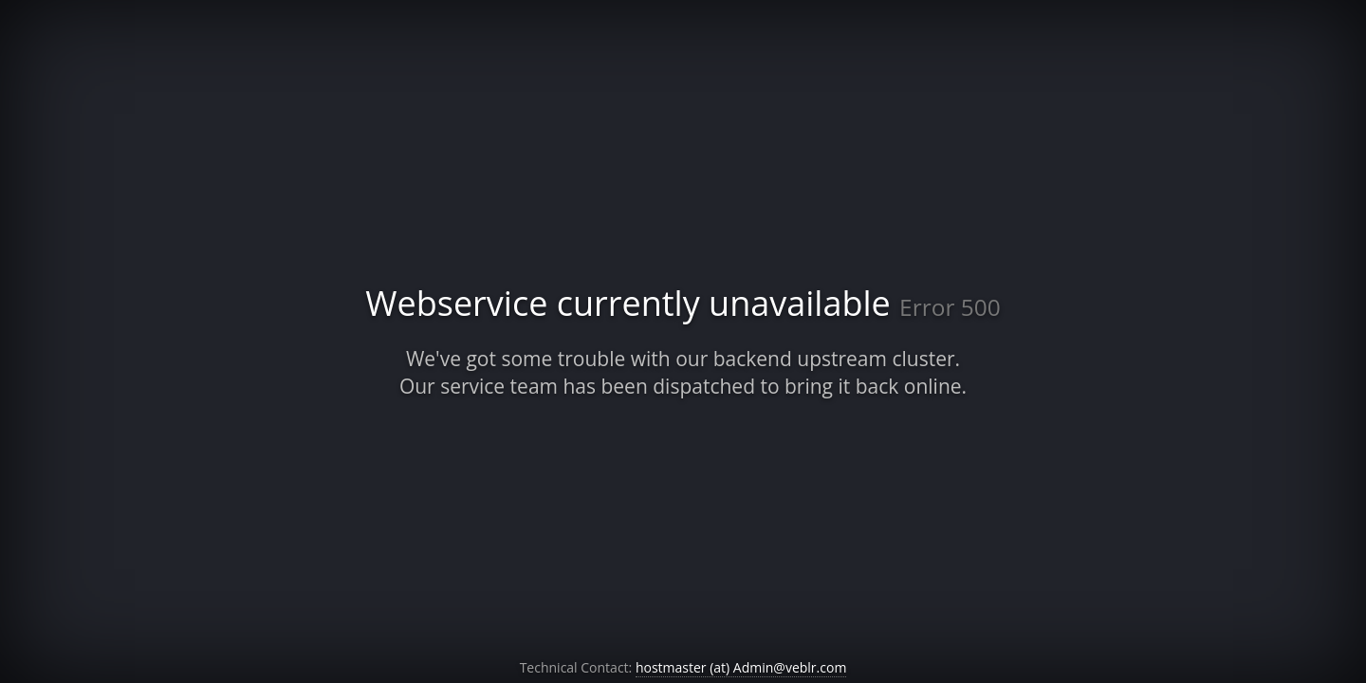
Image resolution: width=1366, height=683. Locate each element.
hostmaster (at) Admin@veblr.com (741, 667)
